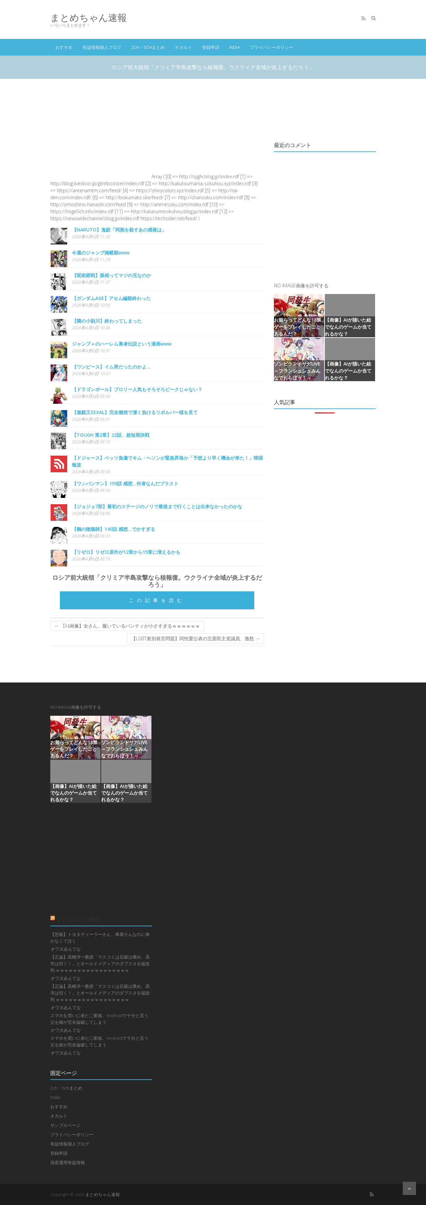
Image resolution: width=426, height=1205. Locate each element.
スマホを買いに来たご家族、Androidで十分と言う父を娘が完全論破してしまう (99, 1018)
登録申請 (210, 47)
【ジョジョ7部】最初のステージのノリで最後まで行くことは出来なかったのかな (157, 506)
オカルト (183, 47)
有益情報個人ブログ (102, 47)
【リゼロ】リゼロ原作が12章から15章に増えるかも (126, 552)
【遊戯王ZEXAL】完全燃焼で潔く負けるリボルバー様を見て (135, 412)
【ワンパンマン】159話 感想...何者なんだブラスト (125, 483)
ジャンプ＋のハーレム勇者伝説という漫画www (121, 344)
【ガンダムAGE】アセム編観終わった (111, 298)
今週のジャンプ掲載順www (100, 252)
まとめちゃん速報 (88, 17)
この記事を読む (157, 600)
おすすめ (64, 47)
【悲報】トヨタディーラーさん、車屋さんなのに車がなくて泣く (100, 937)
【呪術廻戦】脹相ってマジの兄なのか (111, 275)
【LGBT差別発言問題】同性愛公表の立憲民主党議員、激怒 (195, 638)
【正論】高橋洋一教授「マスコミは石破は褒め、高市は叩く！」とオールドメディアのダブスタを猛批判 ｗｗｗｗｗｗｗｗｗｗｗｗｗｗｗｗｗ (100, 963)
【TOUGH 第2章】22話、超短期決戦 (110, 435)
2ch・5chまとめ (148, 47)
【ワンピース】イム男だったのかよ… (111, 367)
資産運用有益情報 (67, 1162)
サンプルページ (65, 1125)
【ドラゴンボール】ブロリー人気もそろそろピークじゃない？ (137, 389)
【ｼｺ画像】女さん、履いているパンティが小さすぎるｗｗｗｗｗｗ (127, 626)
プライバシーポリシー (271, 47)
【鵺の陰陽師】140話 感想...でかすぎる (113, 529)
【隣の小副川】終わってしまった (107, 321)
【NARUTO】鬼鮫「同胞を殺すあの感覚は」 (119, 229)
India (234, 47)
